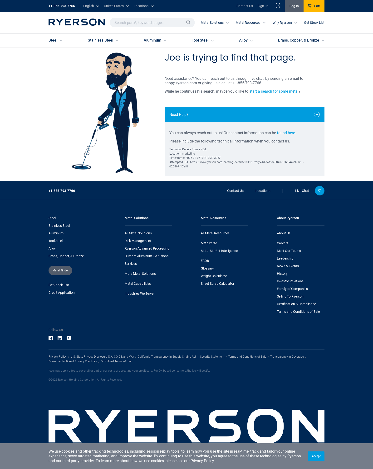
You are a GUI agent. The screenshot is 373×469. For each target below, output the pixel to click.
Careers (282, 243)
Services (131, 263)
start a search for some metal (274, 91)
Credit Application (62, 292)
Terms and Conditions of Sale (298, 311)
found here (286, 133)
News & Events (288, 266)
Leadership (285, 258)
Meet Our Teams (289, 251)
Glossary (207, 268)
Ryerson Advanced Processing (147, 248)
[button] (316, 456)
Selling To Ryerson (290, 296)
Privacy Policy (202, 461)
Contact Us (244, 6)
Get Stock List (314, 22)
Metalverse (209, 243)
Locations (262, 191)
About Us (283, 233)
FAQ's (205, 261)
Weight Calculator (214, 276)
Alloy (52, 248)
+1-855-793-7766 (62, 6)
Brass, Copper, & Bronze (66, 256)
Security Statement (212, 356)
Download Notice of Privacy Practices (73, 361)
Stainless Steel (59, 225)
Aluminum (56, 233)
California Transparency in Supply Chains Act (167, 356)
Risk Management (138, 241)
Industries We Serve (139, 293)
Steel (52, 218)
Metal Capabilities (138, 283)
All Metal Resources (215, 233)
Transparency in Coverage (287, 356)
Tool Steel (56, 241)
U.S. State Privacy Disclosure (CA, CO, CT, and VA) (102, 356)
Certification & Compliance (296, 304)
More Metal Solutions (140, 273)
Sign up (263, 6)
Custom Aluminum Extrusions (146, 256)
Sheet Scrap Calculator (217, 283)
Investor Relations (290, 281)
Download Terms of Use (116, 361)
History (282, 273)
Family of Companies (292, 289)
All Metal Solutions (138, 233)
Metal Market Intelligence (219, 251)
